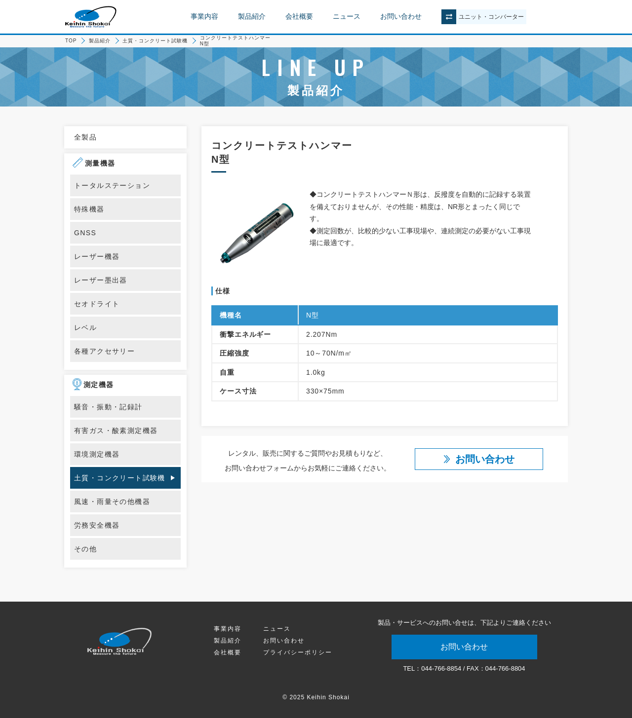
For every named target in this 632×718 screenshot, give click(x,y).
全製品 (85, 137)
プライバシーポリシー (297, 652)
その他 (85, 549)
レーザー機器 (96, 256)
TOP (71, 40)
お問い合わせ (401, 16)
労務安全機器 (96, 525)
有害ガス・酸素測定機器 (116, 430)
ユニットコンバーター (491, 16)
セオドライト (96, 304)
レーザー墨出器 (100, 280)
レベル (85, 327)
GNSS (85, 233)
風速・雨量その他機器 (112, 501)
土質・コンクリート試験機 (155, 40)
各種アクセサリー (104, 351)
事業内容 (204, 16)
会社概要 (299, 16)
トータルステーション (112, 185)
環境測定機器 (96, 454)
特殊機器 (89, 209)
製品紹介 (252, 16)
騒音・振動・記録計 (108, 407)
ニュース (346, 16)
